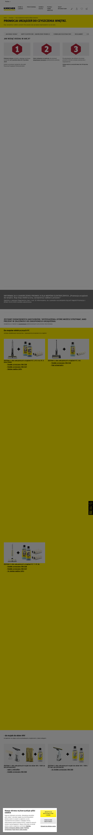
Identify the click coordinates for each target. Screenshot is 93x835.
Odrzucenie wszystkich (48, 820)
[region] (30, 820)
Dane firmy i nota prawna (19, 829)
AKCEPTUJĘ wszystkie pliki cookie (48, 813)
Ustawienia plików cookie (48, 826)
